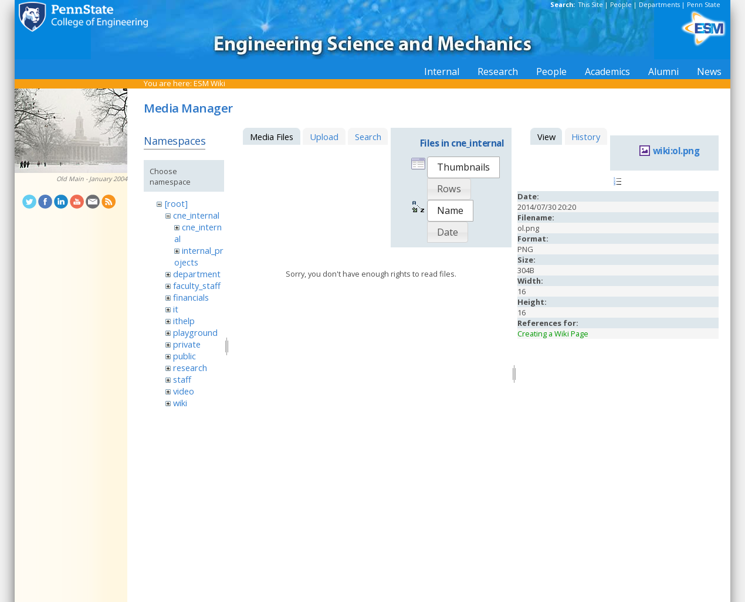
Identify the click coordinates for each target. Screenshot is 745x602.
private (187, 344)
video (183, 391)
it (175, 309)
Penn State (703, 5)
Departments (659, 5)
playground (195, 332)
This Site (590, 5)
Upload (324, 136)
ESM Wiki (209, 83)
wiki (180, 403)
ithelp (184, 320)
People (621, 5)
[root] (176, 203)
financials (191, 297)
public (184, 356)
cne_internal (196, 215)
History (585, 136)
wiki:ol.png (676, 151)
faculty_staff (197, 285)
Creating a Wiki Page (552, 333)
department (197, 274)
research (190, 367)
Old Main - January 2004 (91, 179)
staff (182, 379)
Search (368, 136)
